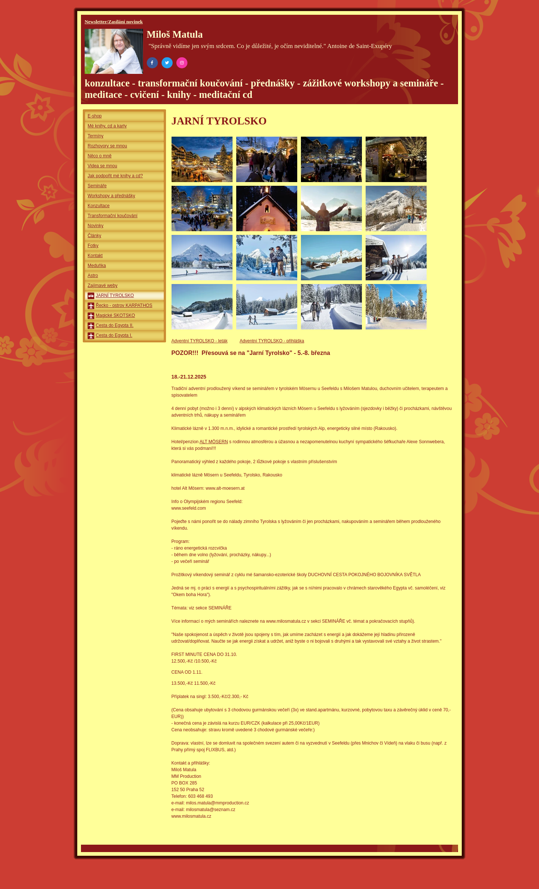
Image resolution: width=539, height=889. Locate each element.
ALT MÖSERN (214, 441)
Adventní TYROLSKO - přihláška (272, 340)
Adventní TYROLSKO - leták (200, 340)
